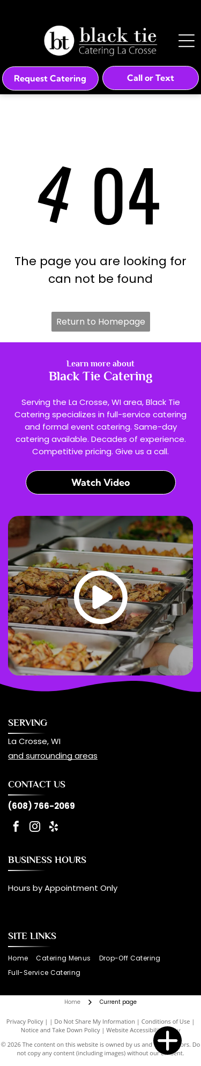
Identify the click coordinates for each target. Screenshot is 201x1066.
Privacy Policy (24, 1021)
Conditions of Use (166, 1021)
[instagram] (35, 828)
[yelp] (54, 828)
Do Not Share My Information (94, 1021)
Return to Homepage (100, 322)
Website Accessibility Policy (143, 1030)
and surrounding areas (53, 755)
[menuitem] (22, 958)
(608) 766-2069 (41, 806)
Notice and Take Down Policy (60, 1030)
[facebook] (16, 828)
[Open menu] (186, 41)
